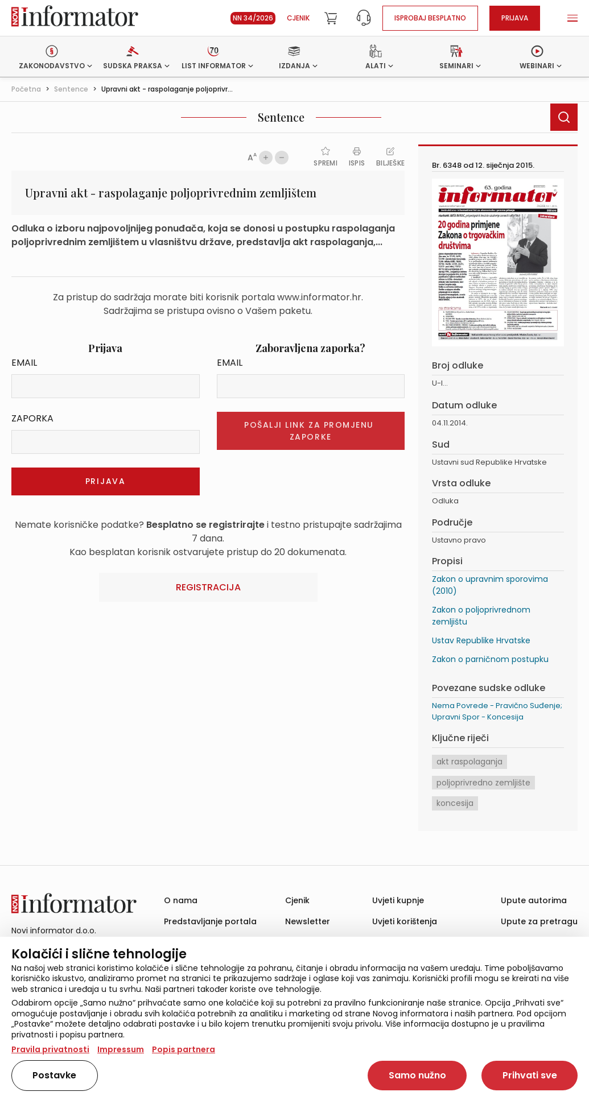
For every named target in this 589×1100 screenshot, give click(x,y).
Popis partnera (183, 1049)
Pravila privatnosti (50, 1049)
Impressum (120, 1049)
